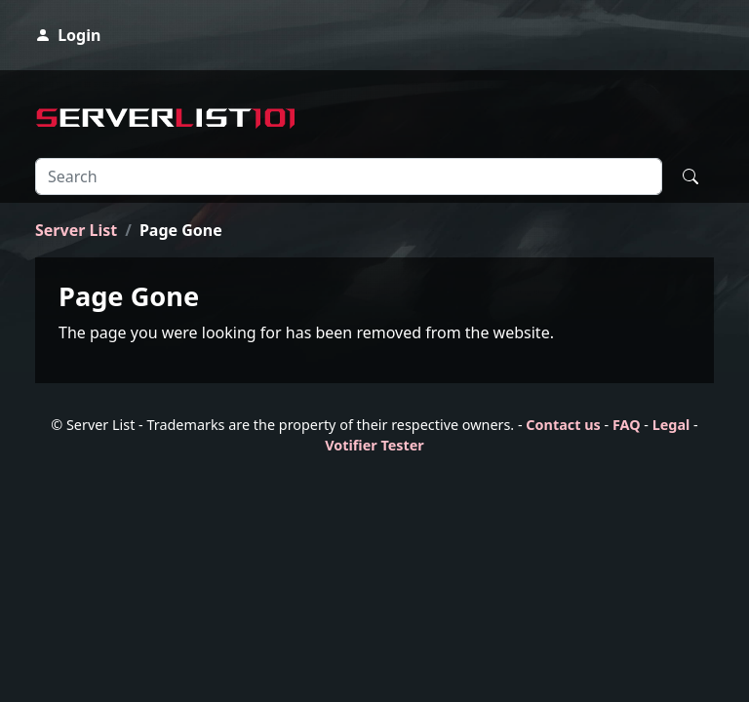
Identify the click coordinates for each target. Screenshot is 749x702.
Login (67, 35)
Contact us (563, 424)
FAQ (626, 424)
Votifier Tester (374, 445)
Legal (671, 424)
